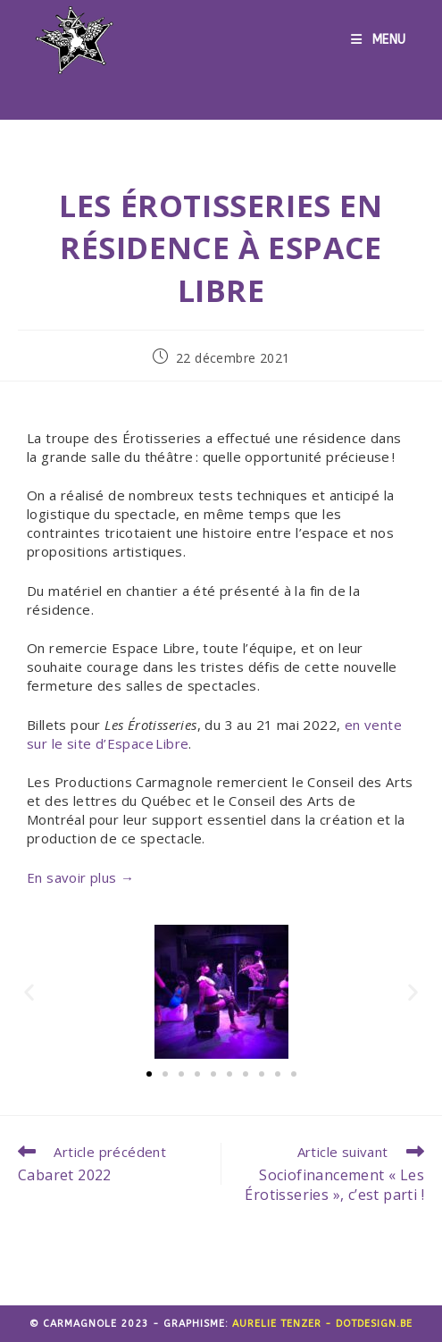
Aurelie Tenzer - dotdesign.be (322, 1323)
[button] (29, 992)
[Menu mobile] (378, 40)
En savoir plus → (80, 877)
